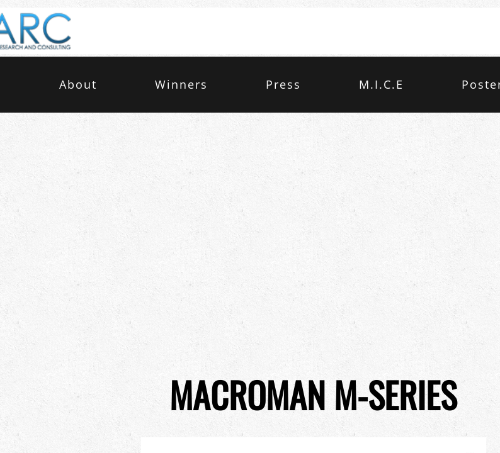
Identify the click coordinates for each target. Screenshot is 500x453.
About (78, 84)
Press (283, 84)
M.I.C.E (381, 84)
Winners (181, 84)
